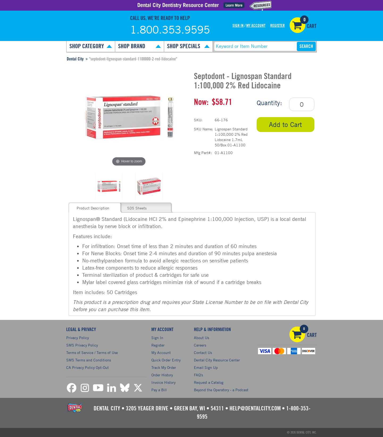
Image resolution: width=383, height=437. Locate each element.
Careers (200, 345)
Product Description (93, 208)
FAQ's (198, 375)
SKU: (198, 120)
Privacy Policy (77, 337)
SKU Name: (203, 129)
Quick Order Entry (166, 360)
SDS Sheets (137, 208)
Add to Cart (285, 124)
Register (277, 26)
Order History (162, 375)
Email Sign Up (206, 367)
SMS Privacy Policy (82, 345)
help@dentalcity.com (255, 408)
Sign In (238, 26)
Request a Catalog (208, 382)
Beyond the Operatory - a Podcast (221, 389)
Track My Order (163, 367)
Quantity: (269, 103)
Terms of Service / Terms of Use (92, 352)
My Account (255, 26)
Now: (201, 102)
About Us (201, 337)
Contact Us (203, 352)
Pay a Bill (159, 389)
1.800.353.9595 (170, 29)
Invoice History (163, 382)
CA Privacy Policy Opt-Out (87, 367)
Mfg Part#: (203, 152)
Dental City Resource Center (217, 360)
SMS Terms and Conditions (88, 360)
